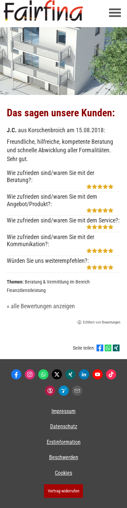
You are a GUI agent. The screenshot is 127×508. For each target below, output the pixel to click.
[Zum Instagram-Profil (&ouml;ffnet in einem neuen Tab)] (30, 374)
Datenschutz (63, 426)
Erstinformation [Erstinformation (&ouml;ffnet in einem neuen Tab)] (64, 442)
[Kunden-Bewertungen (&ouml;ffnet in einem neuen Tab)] (50, 391)
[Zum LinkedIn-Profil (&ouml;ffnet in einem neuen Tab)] (84, 374)
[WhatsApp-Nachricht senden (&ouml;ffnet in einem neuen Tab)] (43, 374)
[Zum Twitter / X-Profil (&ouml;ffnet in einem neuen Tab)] (57, 374)
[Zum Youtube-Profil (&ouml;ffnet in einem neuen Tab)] (97, 374)
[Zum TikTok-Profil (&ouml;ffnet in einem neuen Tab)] (111, 374)
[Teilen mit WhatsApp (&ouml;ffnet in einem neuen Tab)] (108, 348)
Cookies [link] (63, 473)
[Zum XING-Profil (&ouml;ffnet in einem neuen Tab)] (70, 374)
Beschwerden (63, 457)
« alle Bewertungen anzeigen (41, 306)
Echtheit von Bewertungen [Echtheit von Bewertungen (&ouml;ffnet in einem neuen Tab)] (101, 322)
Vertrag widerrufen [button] (63, 490)
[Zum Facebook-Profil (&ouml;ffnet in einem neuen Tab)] (16, 374)
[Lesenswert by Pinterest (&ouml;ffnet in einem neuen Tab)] (64, 391)
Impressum (63, 411)
